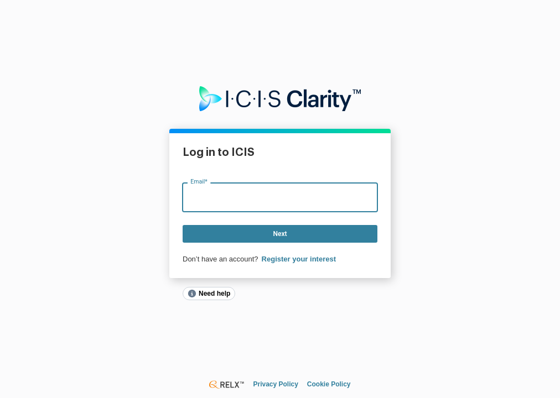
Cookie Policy (329, 384)
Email (199, 182)
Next (280, 234)
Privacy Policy (275, 384)
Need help (214, 293)
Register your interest (299, 259)
